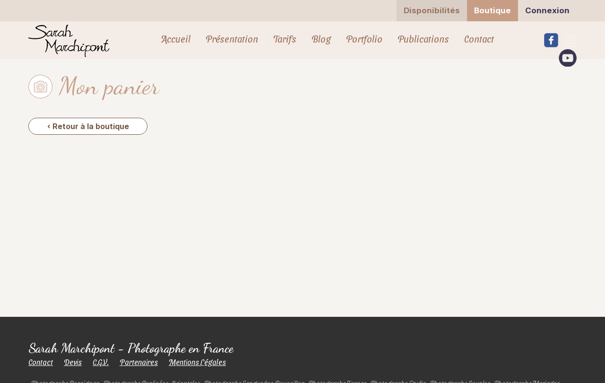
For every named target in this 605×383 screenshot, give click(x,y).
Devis (73, 361)
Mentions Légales (197, 361)
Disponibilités (432, 10)
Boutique (492, 10)
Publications (423, 38)
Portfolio (364, 38)
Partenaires (139, 361)
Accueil (175, 38)
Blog (321, 38)
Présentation (232, 38)
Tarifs (284, 38)
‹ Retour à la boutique (88, 126)
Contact (479, 38)
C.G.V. (101, 361)
